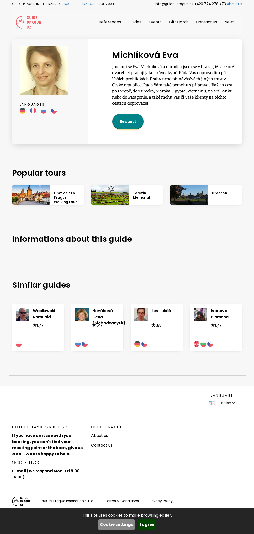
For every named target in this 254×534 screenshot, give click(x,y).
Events (155, 22)
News (229, 22)
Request (128, 121)
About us (234, 3)
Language (222, 395)
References (110, 22)
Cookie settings (116, 524)
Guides (134, 22)
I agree (147, 524)
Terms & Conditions (122, 501)
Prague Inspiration (79, 4)
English (222, 402)
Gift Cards (178, 22)
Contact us (206, 22)
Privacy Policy (161, 501)
